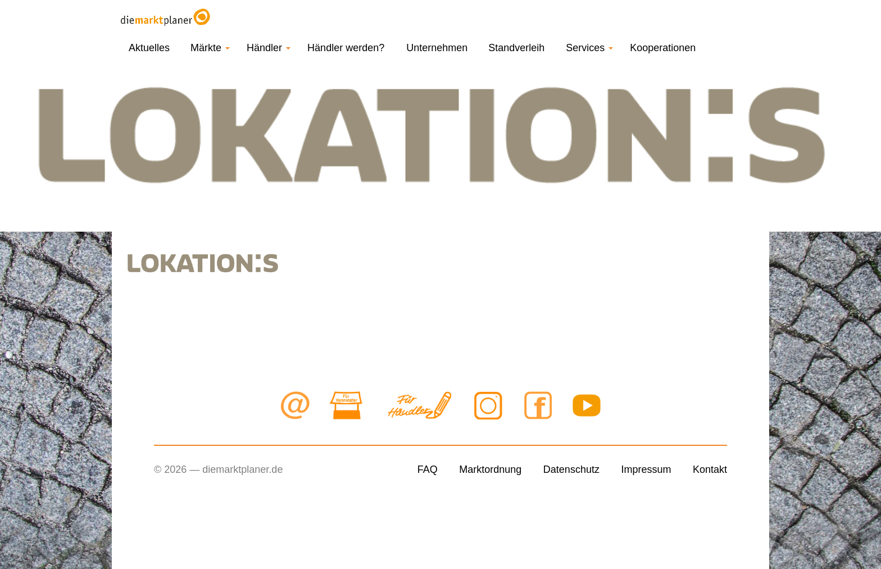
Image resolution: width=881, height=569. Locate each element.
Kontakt (710, 469)
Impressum (646, 469)
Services (589, 47)
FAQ (427, 469)
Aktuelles (149, 47)
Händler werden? (345, 47)
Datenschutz (571, 469)
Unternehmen (436, 47)
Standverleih (516, 47)
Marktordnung (490, 469)
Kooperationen (663, 47)
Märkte (210, 47)
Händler (268, 47)
